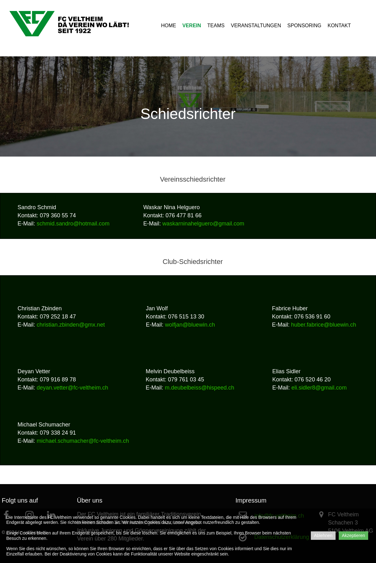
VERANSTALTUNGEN (256, 25)
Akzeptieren (353, 535)
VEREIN (191, 25)
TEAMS (216, 25)
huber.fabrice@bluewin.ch (323, 325)
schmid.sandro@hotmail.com (73, 223)
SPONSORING (304, 25)
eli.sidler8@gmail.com (319, 388)
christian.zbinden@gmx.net (71, 325)
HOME (168, 25)
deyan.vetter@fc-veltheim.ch (72, 388)
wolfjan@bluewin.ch (190, 325)
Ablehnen (323, 535)
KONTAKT (339, 25)
